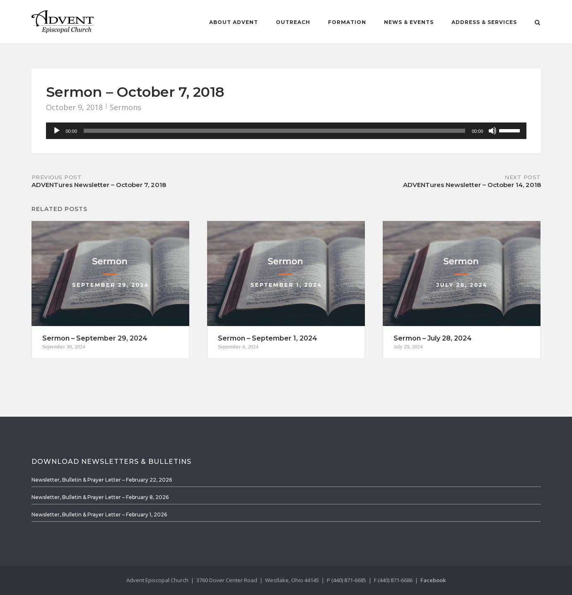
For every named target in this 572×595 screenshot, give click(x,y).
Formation (347, 22)
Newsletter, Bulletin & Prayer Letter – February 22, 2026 (101, 480)
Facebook (433, 580)
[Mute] (492, 131)
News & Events (409, 22)
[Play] (57, 131)
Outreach (293, 22)
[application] (286, 130)
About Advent (233, 22)
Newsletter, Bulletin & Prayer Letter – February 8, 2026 (100, 497)
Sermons (125, 107)
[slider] (274, 131)
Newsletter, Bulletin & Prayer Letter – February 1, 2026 (99, 514)
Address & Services (484, 22)
